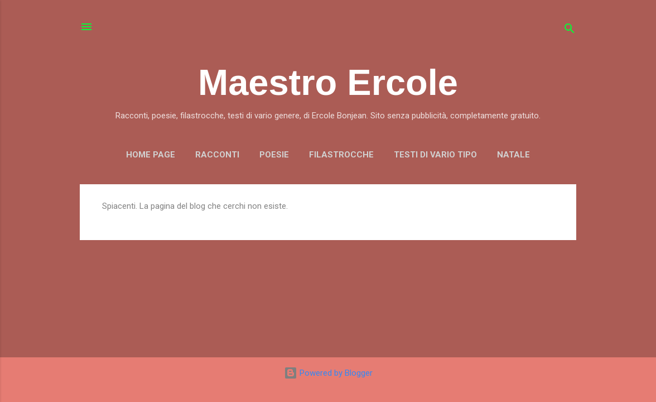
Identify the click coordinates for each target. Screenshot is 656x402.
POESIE (274, 155)
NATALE (513, 155)
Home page (150, 155)
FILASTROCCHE (341, 155)
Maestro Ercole (328, 82)
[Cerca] (569, 30)
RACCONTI (217, 155)
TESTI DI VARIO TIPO (435, 155)
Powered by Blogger (328, 373)
